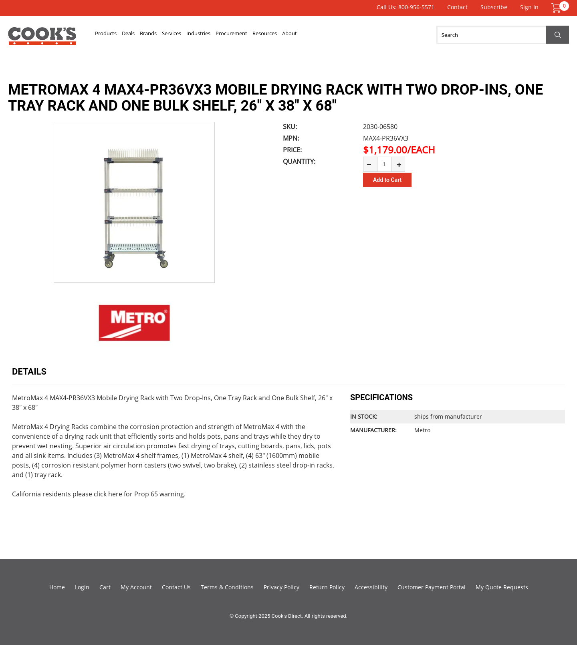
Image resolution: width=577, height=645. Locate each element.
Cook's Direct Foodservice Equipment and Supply (42, 39)
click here (108, 494)
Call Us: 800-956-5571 (405, 7)
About (385, 34)
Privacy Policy (281, 587)
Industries (252, 34)
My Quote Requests (502, 587)
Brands (177, 34)
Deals (146, 34)
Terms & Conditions (227, 587)
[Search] (503, 35)
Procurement (300, 34)
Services (212, 34)
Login (82, 587)
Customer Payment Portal (431, 587)
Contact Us (176, 587)
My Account (136, 587)
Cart (105, 587)
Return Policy (327, 587)
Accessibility (371, 587)
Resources (348, 34)
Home (57, 587)
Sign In (529, 7)
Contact (457, 7)
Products (112, 34)
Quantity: (299, 161)
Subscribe (493, 7)
